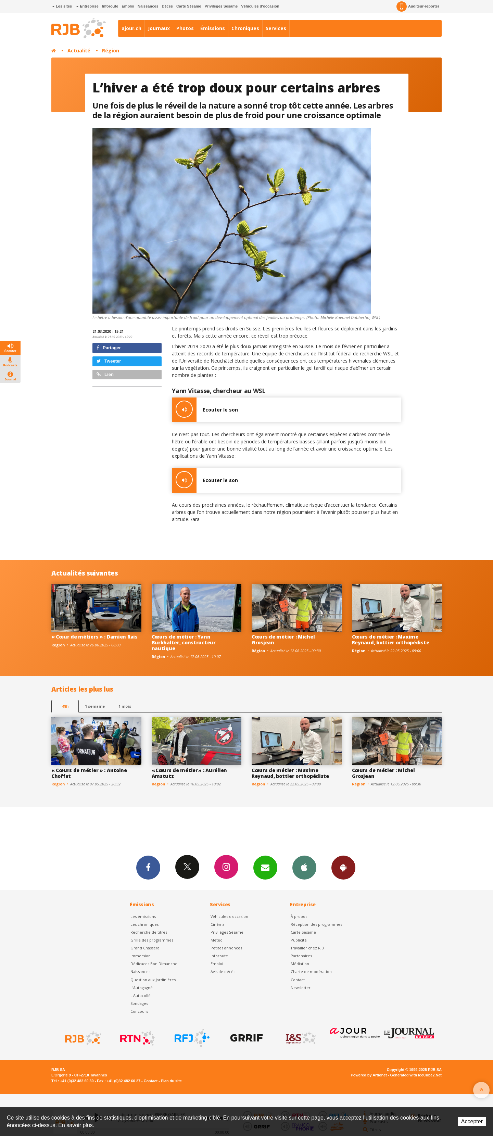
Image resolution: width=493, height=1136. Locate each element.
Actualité (78, 50)
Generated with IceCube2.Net (416, 1075)
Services (276, 28)
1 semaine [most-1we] (95, 706)
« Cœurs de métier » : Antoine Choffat (89, 773)
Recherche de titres (148, 932)
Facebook (148, 867)
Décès (167, 6)
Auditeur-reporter (417, 6)
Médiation (300, 963)
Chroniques (245, 28)
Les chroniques (144, 924)
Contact (298, 979)
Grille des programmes (151, 940)
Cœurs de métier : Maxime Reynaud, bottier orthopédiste (390, 639)
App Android (343, 867)
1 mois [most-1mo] (124, 706)
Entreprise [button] (87, 6)
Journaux (159, 28)
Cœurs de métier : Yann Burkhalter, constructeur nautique (184, 642)
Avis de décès (223, 971)
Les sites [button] (62, 6)
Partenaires (301, 956)
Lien (105, 374)
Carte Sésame (188, 6)
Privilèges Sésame (221, 6)
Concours (139, 1011)
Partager (109, 347)
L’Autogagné (141, 987)
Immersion (140, 956)
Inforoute (110, 6)
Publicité (299, 940)
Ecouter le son (205, 409)
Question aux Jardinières (153, 979)
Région (110, 50)
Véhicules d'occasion (260, 6)
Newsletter (301, 987)
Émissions (212, 28)
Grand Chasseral (145, 948)
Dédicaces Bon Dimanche (153, 963)
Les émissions (143, 916)
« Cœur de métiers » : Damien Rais (94, 636)
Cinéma (218, 924)
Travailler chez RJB (307, 948)
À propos (299, 916)
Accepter (472, 1121)
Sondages (139, 1003)
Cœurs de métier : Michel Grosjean (283, 639)
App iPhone (304, 867)
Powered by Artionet (369, 1075)
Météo (217, 940)
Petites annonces (226, 948)
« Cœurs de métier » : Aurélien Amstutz (189, 773)
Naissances (148, 6)
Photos (185, 28)
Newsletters (265, 867)
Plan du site (171, 1081)
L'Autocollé (140, 995)
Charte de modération (311, 971)
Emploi (128, 6)
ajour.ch (131, 28)
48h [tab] (65, 706)
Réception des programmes (316, 924)
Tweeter (109, 361)
